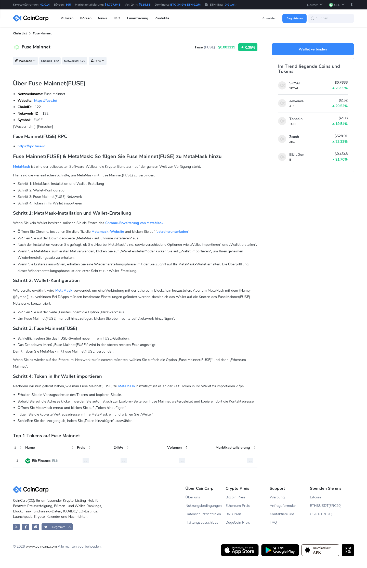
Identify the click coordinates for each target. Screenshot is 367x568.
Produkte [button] (161, 18)
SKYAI (294, 83)
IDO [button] (117, 18)
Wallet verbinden (313, 49)
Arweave (296, 101)
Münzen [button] (66, 18)
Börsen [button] (85, 18)
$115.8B (145, 5)
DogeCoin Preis (238, 522)
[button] (315, 4)
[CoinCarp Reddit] (35, 527)
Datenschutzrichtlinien (203, 514)
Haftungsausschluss (202, 522)
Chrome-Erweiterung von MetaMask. (135, 223)
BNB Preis (234, 514)
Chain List (20, 33)
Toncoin (296, 119)
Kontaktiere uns (282, 514)
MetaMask (21, 166)
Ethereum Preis (238, 505)
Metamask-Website (107, 231)
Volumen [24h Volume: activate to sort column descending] (174, 447)
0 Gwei (231, 5)
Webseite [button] (25, 61)
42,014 (45, 5)
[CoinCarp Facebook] (25, 527)
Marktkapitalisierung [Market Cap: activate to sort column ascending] (233, 447)
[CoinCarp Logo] (32, 18)
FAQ (273, 522)
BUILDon (296, 154)
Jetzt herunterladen (172, 231)
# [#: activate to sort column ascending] (15, 447)
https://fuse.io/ (45, 100)
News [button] (102, 18)
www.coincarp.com (41, 546)
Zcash (294, 136)
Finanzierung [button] (137, 18)
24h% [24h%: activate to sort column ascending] (118, 447)
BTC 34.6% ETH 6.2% (185, 5)
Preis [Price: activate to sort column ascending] (81, 447)
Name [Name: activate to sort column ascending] (30, 447)
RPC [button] (97, 61)
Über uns (193, 497)
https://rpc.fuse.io (31, 146)
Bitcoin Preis (235, 497)
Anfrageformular (283, 505)
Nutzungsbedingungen (204, 505)
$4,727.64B (112, 5)
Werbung (277, 497)
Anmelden (269, 18)
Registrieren (294, 18)
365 (68, 5)
